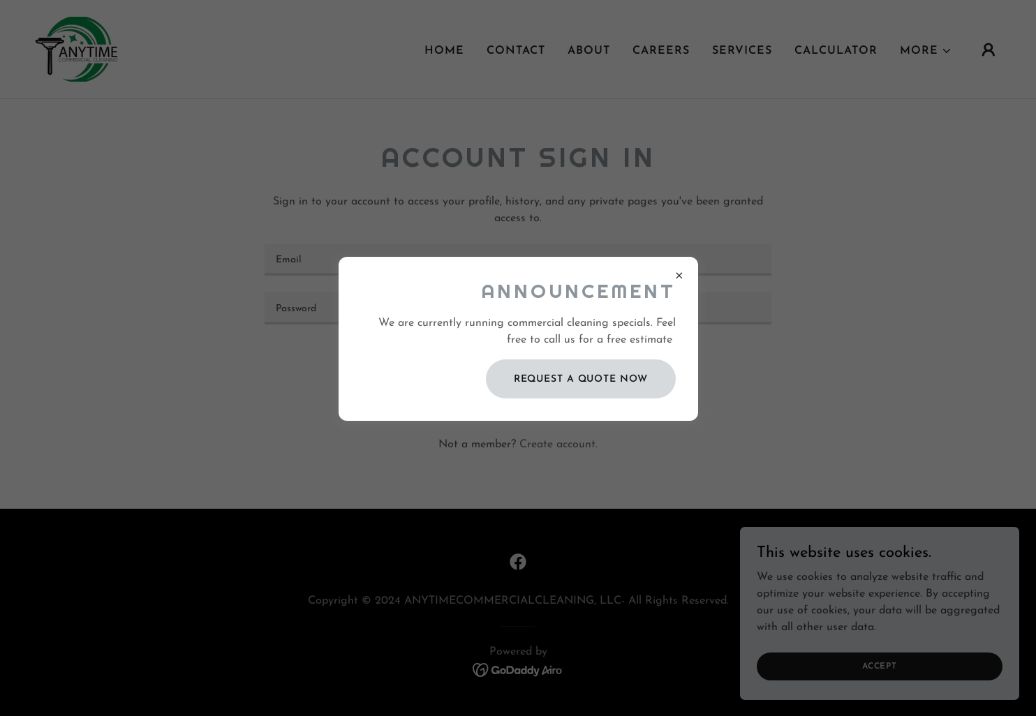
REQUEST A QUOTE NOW (581, 379)
